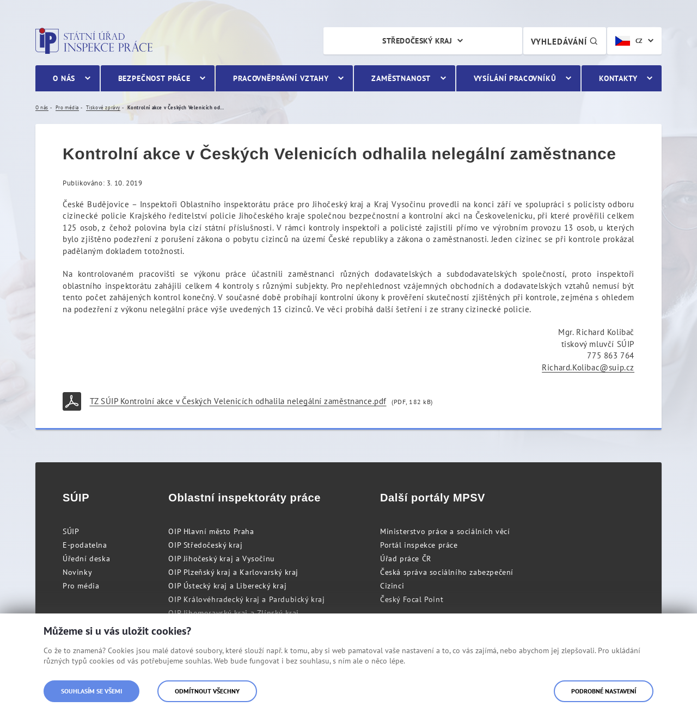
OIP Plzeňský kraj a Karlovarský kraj (233, 572)
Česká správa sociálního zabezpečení (446, 572)
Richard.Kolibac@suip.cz (588, 367)
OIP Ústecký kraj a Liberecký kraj (227, 586)
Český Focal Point (411, 599)
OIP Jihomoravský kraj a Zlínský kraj (233, 613)
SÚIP (71, 531)
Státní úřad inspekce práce (93, 40)
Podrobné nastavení (603, 691)
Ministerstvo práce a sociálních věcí (445, 531)
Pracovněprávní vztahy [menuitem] (281, 78)
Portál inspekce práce (419, 545)
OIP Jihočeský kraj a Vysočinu (221, 558)
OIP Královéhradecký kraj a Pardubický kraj (246, 599)
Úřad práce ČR (405, 558)
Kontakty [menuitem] (618, 78)
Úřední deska (86, 558)
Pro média (81, 586)
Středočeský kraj (417, 41)
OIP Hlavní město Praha (211, 531)
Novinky (77, 572)
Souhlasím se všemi (91, 691)
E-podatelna (85, 545)
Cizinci (392, 586)
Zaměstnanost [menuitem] (401, 78)
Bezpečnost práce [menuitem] (154, 78)
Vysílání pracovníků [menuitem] (515, 78)
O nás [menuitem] (64, 78)
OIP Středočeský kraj (205, 545)
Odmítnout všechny (207, 691)
